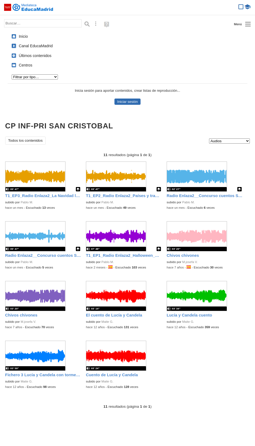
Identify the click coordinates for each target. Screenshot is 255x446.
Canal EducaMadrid (36, 46)
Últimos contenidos (35, 55)
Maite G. (107, 321)
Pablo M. (27, 202)
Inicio (23, 36)
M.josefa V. (190, 262)
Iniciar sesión (127, 102)
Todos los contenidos (25, 140)
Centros (25, 65)
